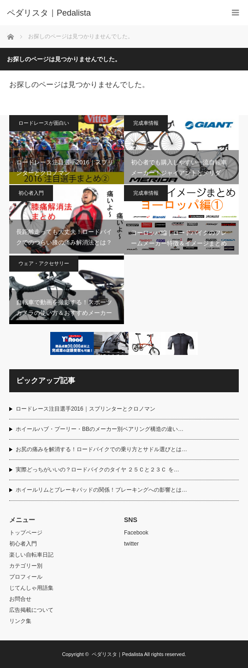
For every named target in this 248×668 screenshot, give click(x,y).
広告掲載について (31, 610)
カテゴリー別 (25, 566)
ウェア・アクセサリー (43, 263)
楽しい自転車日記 (31, 555)
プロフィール (25, 577)
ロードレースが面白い (43, 123)
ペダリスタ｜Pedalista (117, 654)
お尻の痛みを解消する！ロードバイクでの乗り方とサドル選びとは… (101, 449)
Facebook (136, 532)
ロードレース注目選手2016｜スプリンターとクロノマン (85, 409)
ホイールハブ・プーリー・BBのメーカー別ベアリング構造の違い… (99, 429)
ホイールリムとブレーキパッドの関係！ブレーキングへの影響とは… (101, 490)
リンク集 (20, 621)
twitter (131, 543)
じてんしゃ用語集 (31, 588)
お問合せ (20, 599)
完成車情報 (146, 123)
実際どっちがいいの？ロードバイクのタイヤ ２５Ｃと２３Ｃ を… (97, 469)
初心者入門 (31, 193)
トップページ (25, 532)
